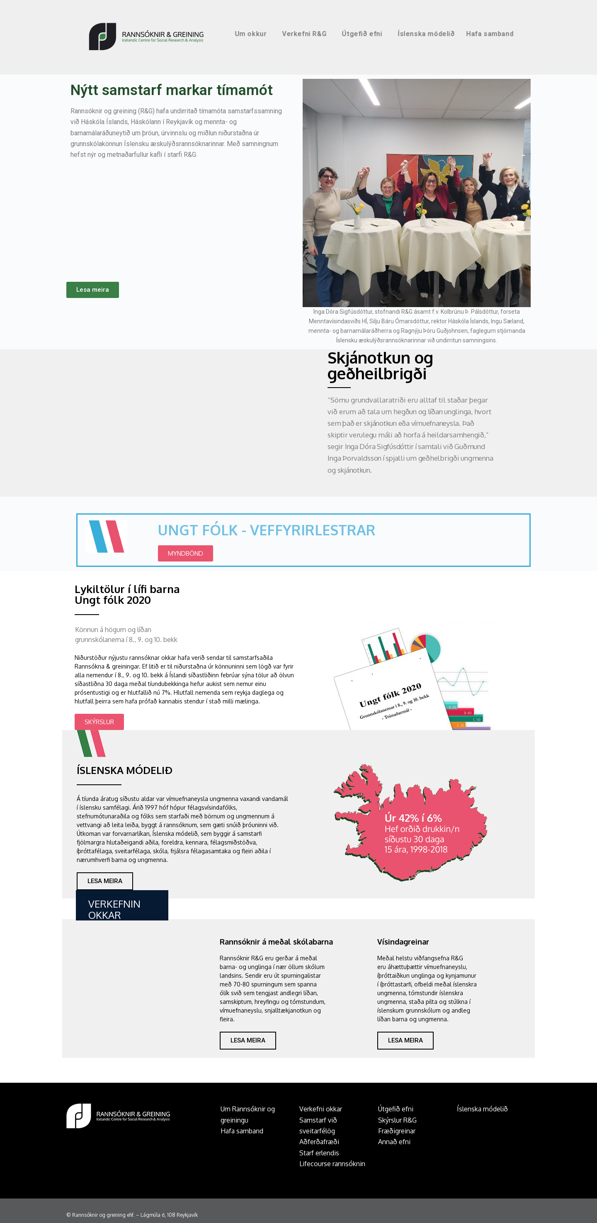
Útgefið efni (408, 34)
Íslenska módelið (470, 34)
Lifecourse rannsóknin (332, 1164)
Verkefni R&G (350, 34)
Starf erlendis (319, 1153)
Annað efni (394, 1142)
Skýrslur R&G (397, 1120)
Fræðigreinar (396, 1131)
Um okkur (297, 34)
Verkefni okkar (320, 1109)
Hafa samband (534, 34)
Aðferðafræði (319, 1142)
